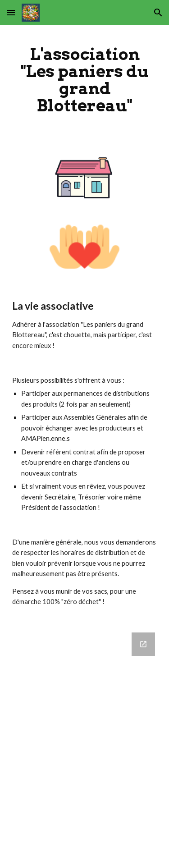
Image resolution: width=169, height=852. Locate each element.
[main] (85, 80)
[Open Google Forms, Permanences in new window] (143, 644)
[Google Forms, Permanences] (85, 736)
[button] (11, 12)
